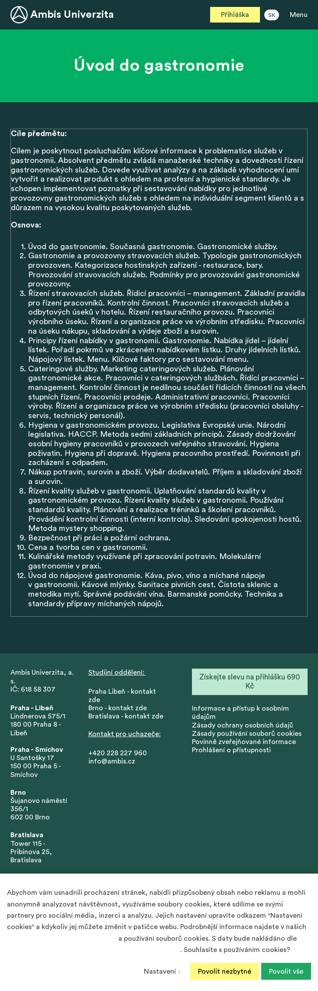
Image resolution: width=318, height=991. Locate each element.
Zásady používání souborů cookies (247, 734)
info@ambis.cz (111, 762)
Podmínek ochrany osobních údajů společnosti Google (93, 949)
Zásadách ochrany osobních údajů (62, 938)
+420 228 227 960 (117, 754)
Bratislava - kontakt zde (125, 717)
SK (271, 15)
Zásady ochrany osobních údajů (242, 726)
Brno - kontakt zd (115, 709)
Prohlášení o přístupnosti (231, 751)
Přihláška (235, 14)
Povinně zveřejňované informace (244, 743)
